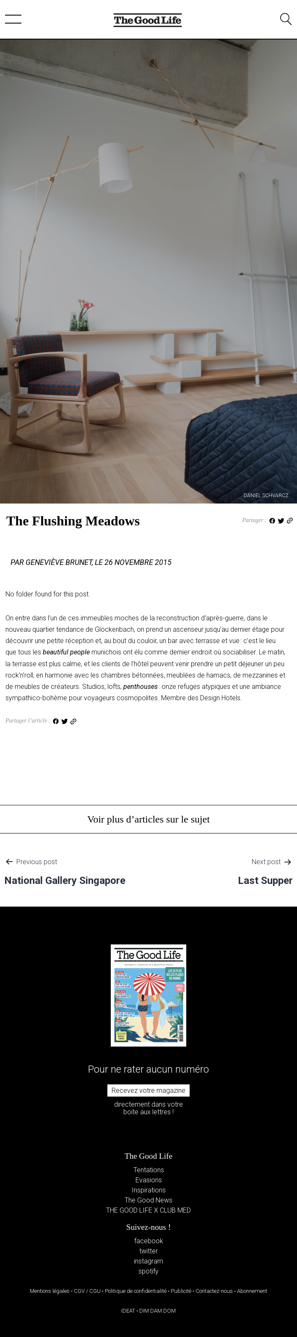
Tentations (148, 1170)
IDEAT (128, 1311)
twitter (148, 1251)
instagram (148, 1261)
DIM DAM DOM (157, 1311)
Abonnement (252, 1291)
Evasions (148, 1180)
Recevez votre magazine (148, 1090)
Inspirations (149, 1190)
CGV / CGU (87, 1291)
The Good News (148, 1200)
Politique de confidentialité (136, 1291)
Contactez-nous (214, 1291)
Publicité (181, 1291)
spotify (148, 1271)
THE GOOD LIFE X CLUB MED (148, 1210)
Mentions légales (50, 1291)
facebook (148, 1241)
